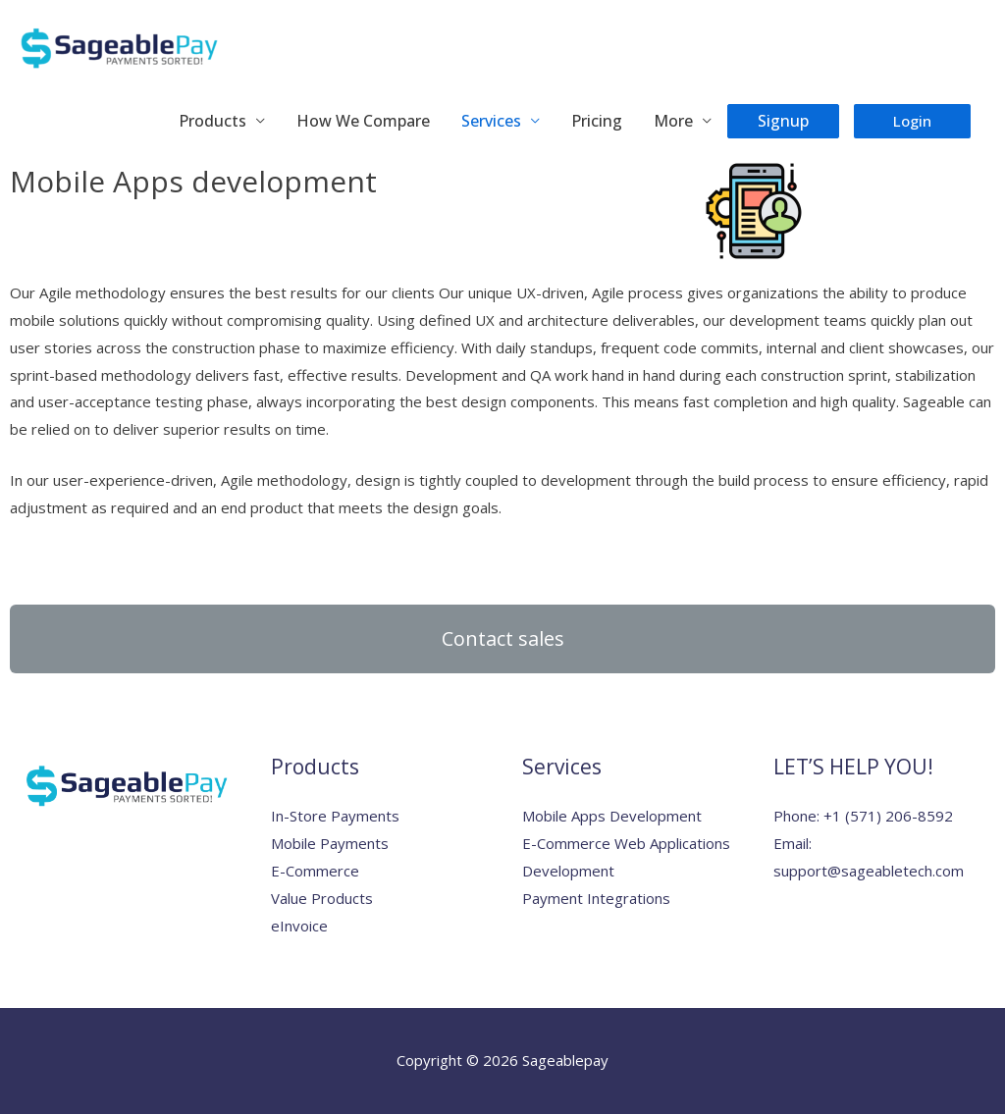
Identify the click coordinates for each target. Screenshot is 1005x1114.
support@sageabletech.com (868, 870)
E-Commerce (315, 870)
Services (491, 121)
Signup (783, 121)
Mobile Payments (330, 843)
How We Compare (363, 121)
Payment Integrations (596, 898)
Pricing (596, 121)
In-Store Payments (335, 815)
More (673, 121)
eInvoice (299, 925)
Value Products (322, 898)
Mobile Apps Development (612, 815)
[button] (502, 639)
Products (212, 121)
